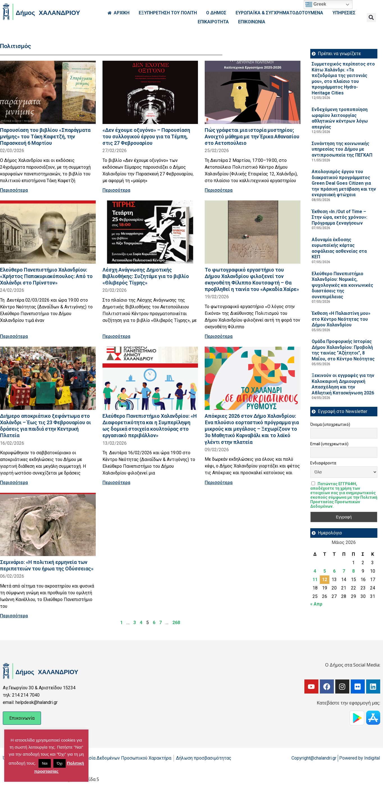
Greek (316, 4)
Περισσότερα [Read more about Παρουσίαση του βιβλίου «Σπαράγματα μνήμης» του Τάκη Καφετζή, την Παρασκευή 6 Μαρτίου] (14, 190)
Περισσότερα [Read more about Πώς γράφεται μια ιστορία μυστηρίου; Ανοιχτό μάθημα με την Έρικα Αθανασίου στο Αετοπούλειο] (218, 190)
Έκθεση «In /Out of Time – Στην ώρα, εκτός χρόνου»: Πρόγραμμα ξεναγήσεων (339, 217)
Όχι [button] (59, 763)
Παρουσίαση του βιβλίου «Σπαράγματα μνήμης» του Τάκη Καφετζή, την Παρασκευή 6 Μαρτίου (45, 136)
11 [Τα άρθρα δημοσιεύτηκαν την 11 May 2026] (315, 579)
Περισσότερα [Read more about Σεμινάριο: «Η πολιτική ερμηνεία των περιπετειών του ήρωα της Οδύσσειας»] (14, 615)
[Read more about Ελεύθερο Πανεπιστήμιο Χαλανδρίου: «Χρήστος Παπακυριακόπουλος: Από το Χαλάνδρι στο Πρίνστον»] (48, 232)
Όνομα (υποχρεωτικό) (330, 424)
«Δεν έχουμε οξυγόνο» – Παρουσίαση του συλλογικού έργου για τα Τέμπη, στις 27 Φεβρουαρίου (146, 136)
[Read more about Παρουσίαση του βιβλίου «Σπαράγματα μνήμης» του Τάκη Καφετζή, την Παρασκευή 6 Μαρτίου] (48, 92)
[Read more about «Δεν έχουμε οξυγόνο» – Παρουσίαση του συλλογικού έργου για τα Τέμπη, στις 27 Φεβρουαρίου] (150, 92)
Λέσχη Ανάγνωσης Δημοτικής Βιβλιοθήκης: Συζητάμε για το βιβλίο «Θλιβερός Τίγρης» (145, 276)
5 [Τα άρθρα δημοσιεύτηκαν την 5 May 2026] (324, 571)
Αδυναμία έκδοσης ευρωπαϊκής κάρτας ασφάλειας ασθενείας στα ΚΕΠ (339, 248)
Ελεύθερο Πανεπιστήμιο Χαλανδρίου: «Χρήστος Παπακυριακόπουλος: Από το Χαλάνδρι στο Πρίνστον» (46, 276)
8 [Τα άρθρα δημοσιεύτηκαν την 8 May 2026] (353, 571)
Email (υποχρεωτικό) (329, 444)
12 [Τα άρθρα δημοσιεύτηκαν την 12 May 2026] (324, 579)
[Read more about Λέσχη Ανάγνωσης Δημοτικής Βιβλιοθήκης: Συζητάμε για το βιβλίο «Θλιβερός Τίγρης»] (150, 232)
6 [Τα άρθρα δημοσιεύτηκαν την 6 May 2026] (334, 571)
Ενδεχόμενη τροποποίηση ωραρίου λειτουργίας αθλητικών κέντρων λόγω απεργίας (340, 118)
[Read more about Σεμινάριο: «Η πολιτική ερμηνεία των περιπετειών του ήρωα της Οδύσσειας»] (48, 524)
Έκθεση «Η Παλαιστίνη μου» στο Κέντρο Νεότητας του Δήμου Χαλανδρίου (341, 319)
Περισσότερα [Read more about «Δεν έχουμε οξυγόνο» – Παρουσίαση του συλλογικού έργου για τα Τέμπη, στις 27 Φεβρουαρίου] (116, 190)
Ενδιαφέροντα (323, 463)
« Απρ (316, 604)
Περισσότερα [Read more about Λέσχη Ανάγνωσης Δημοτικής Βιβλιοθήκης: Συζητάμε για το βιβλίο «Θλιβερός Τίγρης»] (116, 336)
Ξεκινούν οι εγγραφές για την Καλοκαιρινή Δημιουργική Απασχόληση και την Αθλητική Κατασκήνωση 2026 (343, 384)
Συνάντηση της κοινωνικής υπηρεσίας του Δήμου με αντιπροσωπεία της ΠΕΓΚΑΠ (342, 149)
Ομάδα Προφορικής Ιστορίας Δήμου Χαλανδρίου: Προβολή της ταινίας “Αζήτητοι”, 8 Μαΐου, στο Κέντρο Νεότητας (343, 350)
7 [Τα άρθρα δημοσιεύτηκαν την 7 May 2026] (344, 571)
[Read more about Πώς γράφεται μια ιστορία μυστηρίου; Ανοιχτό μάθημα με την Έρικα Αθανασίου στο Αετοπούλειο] (252, 92)
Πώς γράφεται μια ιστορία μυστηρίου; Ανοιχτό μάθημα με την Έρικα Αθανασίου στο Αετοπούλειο (252, 136)
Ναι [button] (44, 763)
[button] (371, 17)
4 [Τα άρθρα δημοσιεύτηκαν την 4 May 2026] (315, 571)
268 (176, 622)
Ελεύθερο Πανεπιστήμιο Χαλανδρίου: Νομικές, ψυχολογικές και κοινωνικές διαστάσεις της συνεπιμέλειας (342, 285)
